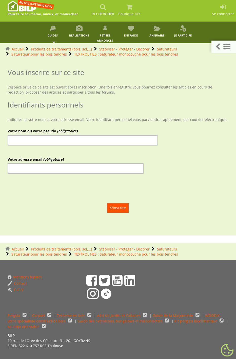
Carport (39, 315)
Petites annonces (105, 33)
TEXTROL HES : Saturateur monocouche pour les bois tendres (126, 54)
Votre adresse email (36, 159)
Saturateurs (167, 49)
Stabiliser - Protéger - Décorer (124, 49)
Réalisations (79, 31)
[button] (223, 47)
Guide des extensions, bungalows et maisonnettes (120, 321)
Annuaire (157, 31)
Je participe (183, 31)
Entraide (131, 31)
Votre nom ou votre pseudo (43, 131)
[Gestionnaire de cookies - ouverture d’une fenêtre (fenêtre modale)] (227, 350)
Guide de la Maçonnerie (173, 315)
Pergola (14, 315)
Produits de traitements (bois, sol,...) (61, 49)
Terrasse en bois (71, 315)
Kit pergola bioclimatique (196, 321)
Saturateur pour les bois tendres (39, 54)
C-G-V (15, 289)
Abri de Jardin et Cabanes (119, 315)
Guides (53, 31)
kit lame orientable (24, 326)
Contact (17, 283)
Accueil (18, 49)
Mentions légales (25, 277)
